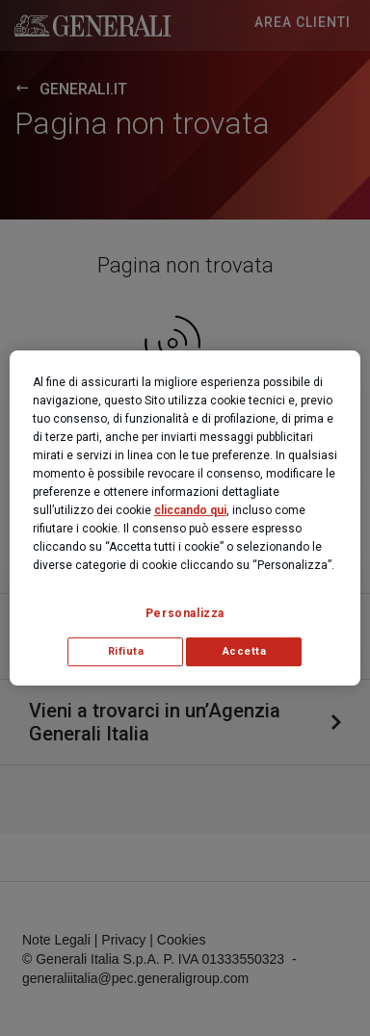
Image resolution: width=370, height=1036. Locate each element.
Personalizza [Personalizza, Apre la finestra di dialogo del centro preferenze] (185, 613)
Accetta (245, 651)
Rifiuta (126, 651)
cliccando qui (190, 510)
